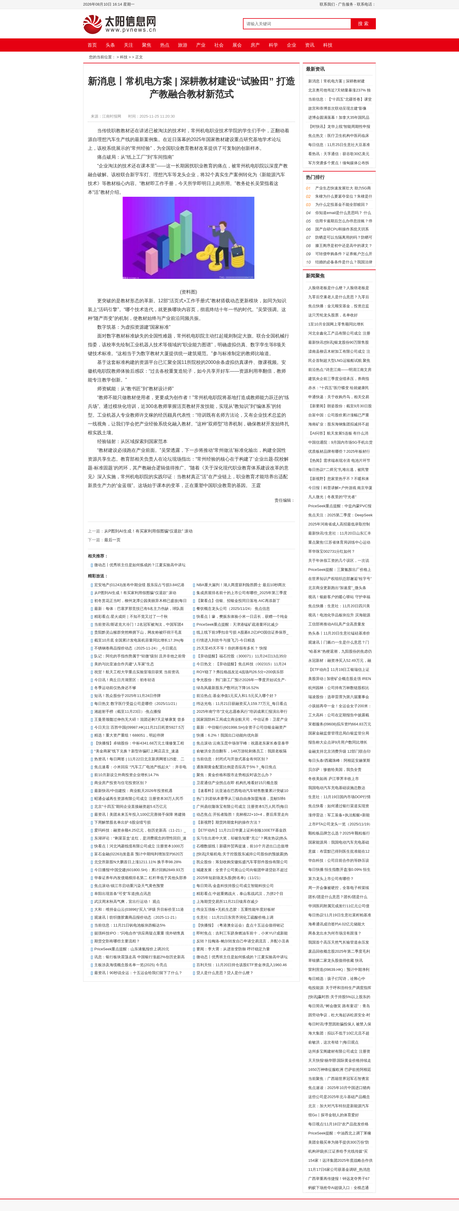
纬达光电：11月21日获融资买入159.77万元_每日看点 (241, 703)
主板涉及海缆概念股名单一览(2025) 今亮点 (130, 965)
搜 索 (363, 23)
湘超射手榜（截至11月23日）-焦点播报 (127, 711)
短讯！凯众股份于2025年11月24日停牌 (127, 695)
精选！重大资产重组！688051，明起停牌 (129, 735)
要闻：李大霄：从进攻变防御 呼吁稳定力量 (233, 949)
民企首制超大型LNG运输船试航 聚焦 (339, 360)
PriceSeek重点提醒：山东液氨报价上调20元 (131, 949)
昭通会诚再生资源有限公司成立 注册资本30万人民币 (138, 798)
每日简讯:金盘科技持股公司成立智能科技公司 (235, 885)
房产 (255, 45)
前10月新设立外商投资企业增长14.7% (126, 775)
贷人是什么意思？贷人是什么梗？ (225, 973)
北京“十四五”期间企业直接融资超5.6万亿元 (130, 806)
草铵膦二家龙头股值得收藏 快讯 (335, 960)
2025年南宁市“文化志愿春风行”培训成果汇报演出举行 (241, 711)
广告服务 (345, 4)
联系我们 (327, 4)
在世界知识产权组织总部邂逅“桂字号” (340, 578)
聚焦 (146, 45)
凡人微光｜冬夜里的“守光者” (332, 497)
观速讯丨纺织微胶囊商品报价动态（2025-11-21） (136, 917)
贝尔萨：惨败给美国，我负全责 (335, 769)
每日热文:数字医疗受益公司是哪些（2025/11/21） (136, 703)
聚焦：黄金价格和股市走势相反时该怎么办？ (234, 775)
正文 (139, 57)
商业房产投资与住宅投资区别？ (121, 783)
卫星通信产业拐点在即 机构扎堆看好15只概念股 (237, 783)
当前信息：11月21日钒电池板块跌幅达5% (129, 925)
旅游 (182, 45)
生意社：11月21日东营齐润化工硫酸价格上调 (234, 917)
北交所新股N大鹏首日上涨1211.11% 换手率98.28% (137, 862)
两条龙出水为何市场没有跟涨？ (335, 933)
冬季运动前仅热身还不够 (115, 688)
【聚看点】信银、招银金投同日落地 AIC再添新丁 (238, 600)
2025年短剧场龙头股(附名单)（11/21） (229, 878)
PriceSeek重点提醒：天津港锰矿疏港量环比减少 (237, 624)
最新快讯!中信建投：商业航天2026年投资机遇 (133, 790)
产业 (200, 45)
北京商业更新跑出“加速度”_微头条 (337, 588)
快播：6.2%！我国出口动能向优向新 (227, 735)
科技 (328, 45)
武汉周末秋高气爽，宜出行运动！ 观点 (127, 901)
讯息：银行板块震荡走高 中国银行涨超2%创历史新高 (139, 957)
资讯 (309, 45)
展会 (237, 45)
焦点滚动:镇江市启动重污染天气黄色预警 (129, 885)
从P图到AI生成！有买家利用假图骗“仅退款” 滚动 (148, 531)
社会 (219, 45)
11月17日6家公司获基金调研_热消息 (339, 1169)
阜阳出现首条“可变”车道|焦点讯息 (122, 893)
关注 (128, 45)
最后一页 (112, 539)
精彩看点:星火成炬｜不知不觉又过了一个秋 (131, 616)
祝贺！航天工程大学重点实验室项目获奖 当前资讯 (136, 672)
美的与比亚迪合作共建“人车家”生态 (124, 664)
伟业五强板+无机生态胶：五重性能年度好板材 (235, 909)
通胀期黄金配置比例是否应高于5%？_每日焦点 (236, 767)
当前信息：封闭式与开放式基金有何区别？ (232, 759)
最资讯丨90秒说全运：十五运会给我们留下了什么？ (138, 973)
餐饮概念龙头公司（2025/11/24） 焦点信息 (233, 608)
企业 (291, 45)
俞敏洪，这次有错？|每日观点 (333, 1042)
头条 (110, 45)
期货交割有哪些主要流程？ (117, 941)
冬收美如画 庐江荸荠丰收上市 (333, 778)
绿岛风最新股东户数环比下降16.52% (227, 688)
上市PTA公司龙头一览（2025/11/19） (340, 824)
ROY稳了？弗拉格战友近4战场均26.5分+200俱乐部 (240, 672)
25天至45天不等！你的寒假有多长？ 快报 (231, 648)
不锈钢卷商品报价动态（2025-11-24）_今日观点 (135, 648)
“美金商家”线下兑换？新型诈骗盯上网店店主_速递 (136, 751)
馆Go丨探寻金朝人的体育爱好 (333, 1115)
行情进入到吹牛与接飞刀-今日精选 (225, 640)
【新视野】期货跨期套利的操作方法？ (228, 822)
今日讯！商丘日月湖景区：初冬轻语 (124, 680)
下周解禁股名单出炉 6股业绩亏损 (122, 822)
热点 (164, 45)
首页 (92, 45)
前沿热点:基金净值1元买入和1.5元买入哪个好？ (236, 695)
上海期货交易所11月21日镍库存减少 (227, 901)
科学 (273, 45)
